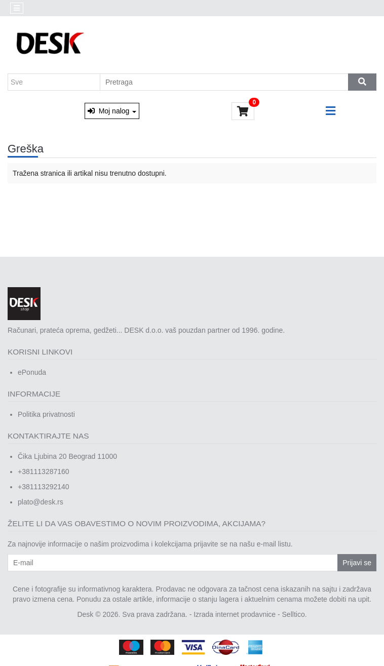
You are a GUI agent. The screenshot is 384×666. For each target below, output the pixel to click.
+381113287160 (43, 471)
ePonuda (32, 372)
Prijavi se (356, 563)
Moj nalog (112, 111)
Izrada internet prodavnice (235, 614)
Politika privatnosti (46, 414)
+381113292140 (43, 487)
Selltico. (294, 614)
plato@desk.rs (40, 502)
